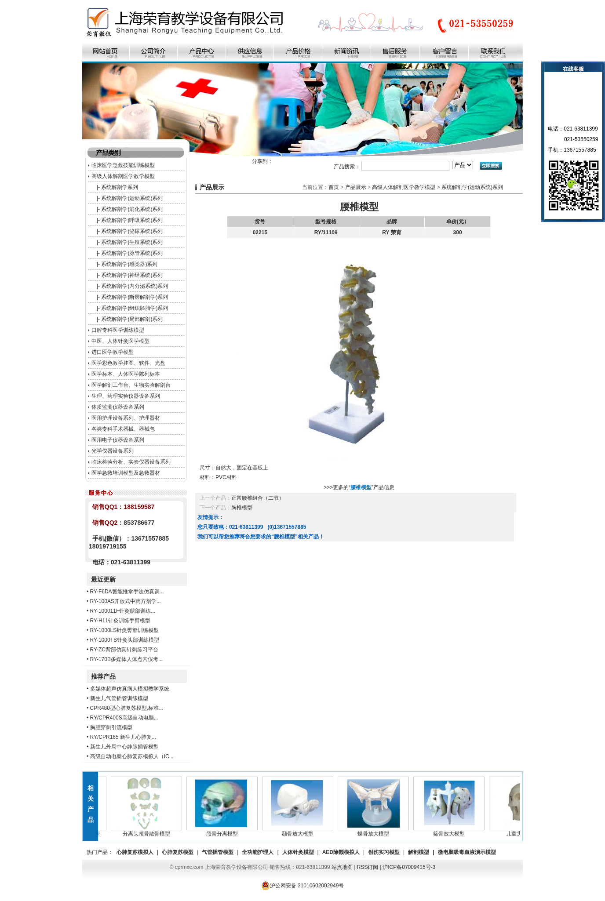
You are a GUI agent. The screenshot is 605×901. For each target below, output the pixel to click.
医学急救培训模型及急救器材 (125, 473)
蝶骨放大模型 (375, 831)
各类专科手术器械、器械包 (123, 429)
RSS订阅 (368, 867)
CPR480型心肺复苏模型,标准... (127, 708)
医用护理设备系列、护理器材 (125, 418)
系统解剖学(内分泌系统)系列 (134, 286)
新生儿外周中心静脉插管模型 (124, 747)
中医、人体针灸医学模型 (120, 341)
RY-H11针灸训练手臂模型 (120, 621)
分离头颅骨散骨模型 (148, 831)
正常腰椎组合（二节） (257, 498)
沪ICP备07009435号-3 (409, 867)
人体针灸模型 (298, 852)
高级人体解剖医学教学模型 (123, 176)
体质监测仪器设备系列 (117, 407)
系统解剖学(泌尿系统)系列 (132, 231)
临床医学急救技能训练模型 (123, 165)
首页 (333, 187)
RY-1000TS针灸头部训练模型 (124, 640)
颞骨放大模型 (299, 831)
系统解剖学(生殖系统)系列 (132, 242)
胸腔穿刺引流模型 (111, 727)
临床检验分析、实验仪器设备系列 (131, 462)
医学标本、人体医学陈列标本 (125, 374)
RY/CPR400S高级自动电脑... (124, 718)
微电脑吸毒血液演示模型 (467, 852)
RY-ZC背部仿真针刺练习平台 (124, 650)
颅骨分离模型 (223, 831)
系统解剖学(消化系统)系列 (132, 209)
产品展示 (355, 187)
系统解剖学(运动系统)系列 (132, 198)
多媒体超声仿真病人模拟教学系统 (129, 689)
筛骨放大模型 (450, 831)
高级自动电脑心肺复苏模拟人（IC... (132, 756)
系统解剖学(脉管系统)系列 (132, 253)
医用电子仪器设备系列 (117, 440)
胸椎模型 (241, 508)
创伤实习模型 (384, 852)
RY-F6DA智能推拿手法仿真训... (127, 592)
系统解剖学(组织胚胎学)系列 (134, 308)
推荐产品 (103, 676)
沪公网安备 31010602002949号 (302, 885)
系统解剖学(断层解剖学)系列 (134, 297)
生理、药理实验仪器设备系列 (125, 396)
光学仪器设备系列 (112, 451)
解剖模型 (418, 852)
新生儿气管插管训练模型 (119, 698)
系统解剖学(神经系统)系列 (132, 275)
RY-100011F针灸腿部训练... (123, 611)
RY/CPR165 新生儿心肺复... (123, 737)
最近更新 (103, 579)
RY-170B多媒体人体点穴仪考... (126, 659)
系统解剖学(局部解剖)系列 (132, 319)
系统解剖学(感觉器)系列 (129, 264)
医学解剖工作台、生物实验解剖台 (131, 385)
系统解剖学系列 (119, 187)
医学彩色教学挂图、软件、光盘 (128, 363)
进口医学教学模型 (112, 352)
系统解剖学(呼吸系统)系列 (132, 220)
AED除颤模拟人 (341, 852)
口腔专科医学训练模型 (117, 330)
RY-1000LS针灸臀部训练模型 (124, 630)
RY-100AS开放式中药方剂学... (125, 601)
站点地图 (342, 867)
